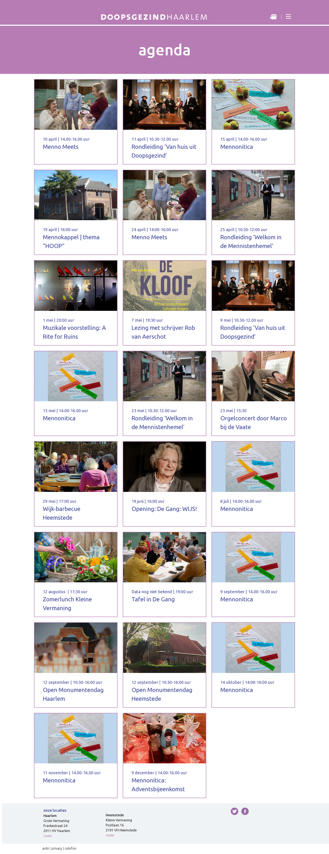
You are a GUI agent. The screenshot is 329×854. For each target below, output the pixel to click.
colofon (70, 848)
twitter (234, 811)
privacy (56, 848)
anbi (45, 848)
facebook (245, 811)
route (47, 836)
